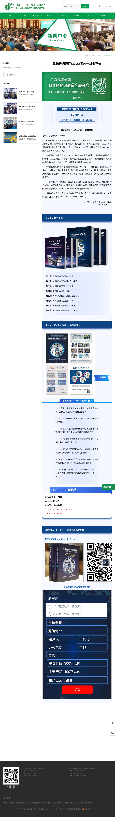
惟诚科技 (79, 809)
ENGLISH (108, 6)
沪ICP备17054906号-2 (62, 809)
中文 (98, 6)
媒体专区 (91, 15)
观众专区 (77, 15)
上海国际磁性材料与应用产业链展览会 (38, 803)
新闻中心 (50, 15)
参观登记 (11, 74)
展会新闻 (109, 55)
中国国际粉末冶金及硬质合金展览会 (14, 803)
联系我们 (104, 15)
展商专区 (64, 15)
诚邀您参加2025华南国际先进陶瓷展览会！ (33, 136)
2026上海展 (23, 15)
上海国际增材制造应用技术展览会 (61, 803)
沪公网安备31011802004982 (91, 809)
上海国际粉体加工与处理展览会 (83, 803)
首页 (10, 15)
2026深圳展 (37, 15)
